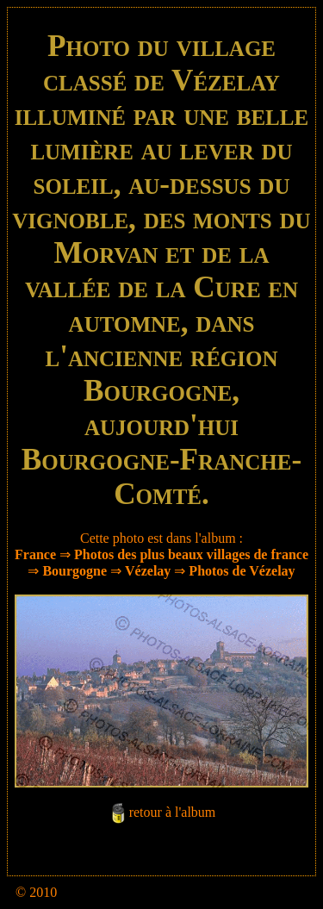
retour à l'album (172, 812)
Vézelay (148, 570)
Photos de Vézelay (242, 570)
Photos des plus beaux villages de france (191, 554)
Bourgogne (74, 570)
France (35, 554)
